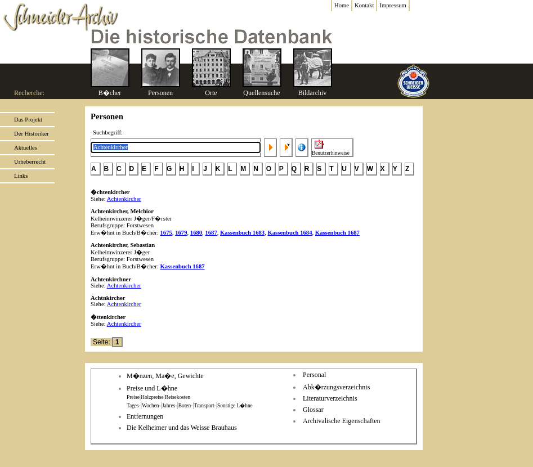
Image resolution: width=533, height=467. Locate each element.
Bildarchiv (312, 93)
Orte (211, 93)
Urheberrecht (30, 162)
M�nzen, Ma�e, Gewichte (165, 376)
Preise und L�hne (152, 388)
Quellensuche (261, 93)
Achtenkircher (124, 199)
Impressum (392, 5)
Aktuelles (25, 148)
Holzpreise (152, 397)
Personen (160, 93)
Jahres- (169, 405)
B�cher (110, 93)
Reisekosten (177, 397)
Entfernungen (145, 416)
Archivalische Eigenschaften (341, 421)
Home (341, 5)
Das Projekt (28, 119)
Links (21, 176)
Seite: (102, 342)
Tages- (134, 405)
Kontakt (364, 5)
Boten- (185, 405)
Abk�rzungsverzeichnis (336, 387)
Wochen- (151, 405)
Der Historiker (31, 134)
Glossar (313, 410)
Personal (314, 375)
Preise (133, 397)
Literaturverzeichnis (330, 398)
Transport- (205, 405)
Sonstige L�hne (235, 405)
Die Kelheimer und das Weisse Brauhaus (182, 428)
